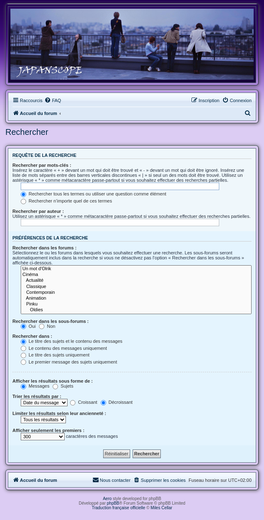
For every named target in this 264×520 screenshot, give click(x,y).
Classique (136, 287)
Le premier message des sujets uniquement (69, 361)
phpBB (113, 503)
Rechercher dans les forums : (44, 247)
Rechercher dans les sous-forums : (50, 321)
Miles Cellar (161, 507)
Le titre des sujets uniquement (55, 354)
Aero (107, 498)
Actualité (136, 280)
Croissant (83, 402)
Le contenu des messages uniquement (64, 348)
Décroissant (117, 402)
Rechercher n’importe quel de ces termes (66, 200)
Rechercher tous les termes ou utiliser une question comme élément (93, 193)
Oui (28, 326)
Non (47, 326)
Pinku (136, 304)
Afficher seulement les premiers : (48, 430)
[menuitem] (52, 100)
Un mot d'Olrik (136, 269)
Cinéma (136, 275)
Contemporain (136, 292)
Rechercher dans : (32, 336)
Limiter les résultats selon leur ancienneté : (59, 413)
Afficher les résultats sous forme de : (52, 380)
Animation (136, 298)
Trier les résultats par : (36, 396)
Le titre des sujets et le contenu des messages (71, 341)
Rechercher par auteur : (38, 211)
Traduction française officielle (118, 507)
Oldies (136, 310)
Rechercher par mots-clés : (41, 165)
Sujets (63, 385)
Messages (35, 385)
